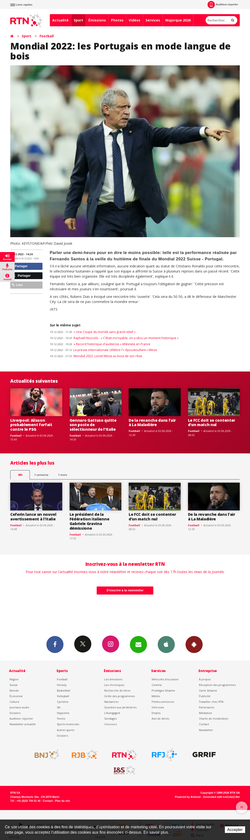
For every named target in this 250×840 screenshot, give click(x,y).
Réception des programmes (217, 684)
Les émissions (113, 679)
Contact (204, 724)
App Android (194, 644)
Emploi (156, 712)
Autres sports (65, 730)
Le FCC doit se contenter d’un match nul (211, 423)
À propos (205, 679)
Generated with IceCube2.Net (221, 796)
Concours (110, 724)
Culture (14, 701)
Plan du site (62, 800)
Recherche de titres (117, 690)
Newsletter (206, 730)
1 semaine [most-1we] (41, 475)
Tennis (61, 718)
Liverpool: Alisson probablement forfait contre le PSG (31, 425)
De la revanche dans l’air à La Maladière (152, 423)
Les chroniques (114, 684)
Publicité (204, 696)
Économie (16, 696)
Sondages (110, 718)
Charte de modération (213, 718)
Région (14, 679)
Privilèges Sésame (163, 690)
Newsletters (138, 644)
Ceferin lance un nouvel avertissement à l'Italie (33, 517)
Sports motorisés (68, 724)
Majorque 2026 (178, 20)
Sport (78, 20)
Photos (117, 20)
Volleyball (63, 696)
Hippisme (63, 712)
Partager (20, 266)
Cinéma (157, 684)
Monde (14, 690)
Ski (59, 707)
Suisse (14, 684)
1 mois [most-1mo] (62, 475)
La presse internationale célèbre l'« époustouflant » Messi (103, 350)
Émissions (97, 20)
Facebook (54, 644)
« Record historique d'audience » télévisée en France (100, 344)
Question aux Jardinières (120, 707)
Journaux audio (19, 707)
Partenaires (206, 707)
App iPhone (166, 644)
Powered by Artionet (188, 796)
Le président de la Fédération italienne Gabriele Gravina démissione (89, 521)
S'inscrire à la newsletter (125, 590)
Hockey (61, 684)
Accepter (235, 830)
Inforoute (158, 707)
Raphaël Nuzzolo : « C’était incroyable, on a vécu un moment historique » (114, 338)
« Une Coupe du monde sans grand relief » (92, 332)
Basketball (63, 690)
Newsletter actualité (23, 724)
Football (47, 36)
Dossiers (15, 712)
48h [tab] (20, 475)
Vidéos (134, 20)
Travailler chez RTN (211, 701)
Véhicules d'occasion (165, 679)
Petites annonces (163, 701)
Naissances (111, 701)
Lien (17, 285)
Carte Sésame (208, 690)
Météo (156, 696)
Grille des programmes (119, 696)
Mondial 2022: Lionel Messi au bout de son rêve (96, 356)
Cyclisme (62, 701)
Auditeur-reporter (223, 4)
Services (153, 20)
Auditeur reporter (21, 718)
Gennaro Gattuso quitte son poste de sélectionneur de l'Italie (93, 425)
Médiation (205, 712)
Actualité (60, 20)
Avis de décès (160, 718)
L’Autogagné (112, 712)
